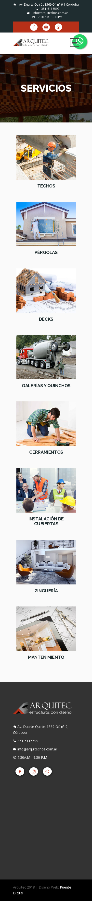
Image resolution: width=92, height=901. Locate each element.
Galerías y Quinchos (46, 385)
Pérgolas (46, 252)
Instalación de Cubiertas (46, 521)
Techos (46, 186)
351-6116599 (47, 9)
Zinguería (46, 590)
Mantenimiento (46, 657)
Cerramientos (46, 452)
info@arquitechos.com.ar (47, 13)
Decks (46, 319)
